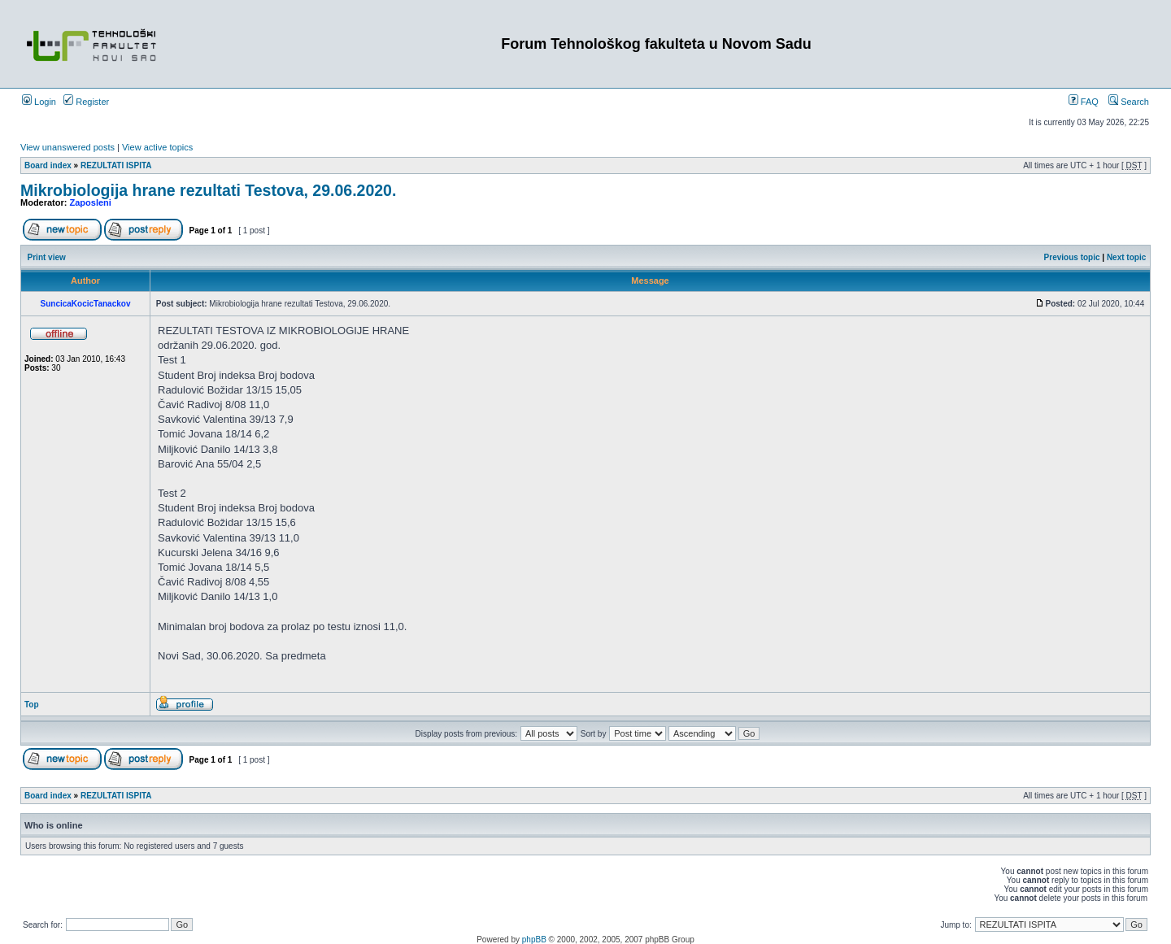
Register (86, 102)
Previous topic (1072, 257)
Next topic (1126, 257)
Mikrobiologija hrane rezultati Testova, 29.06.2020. (208, 190)
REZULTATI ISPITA (116, 165)
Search (1128, 102)
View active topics (157, 147)
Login (39, 102)
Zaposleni (90, 202)
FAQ (1084, 102)
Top (31, 704)
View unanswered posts (67, 147)
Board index (48, 165)
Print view (47, 257)
